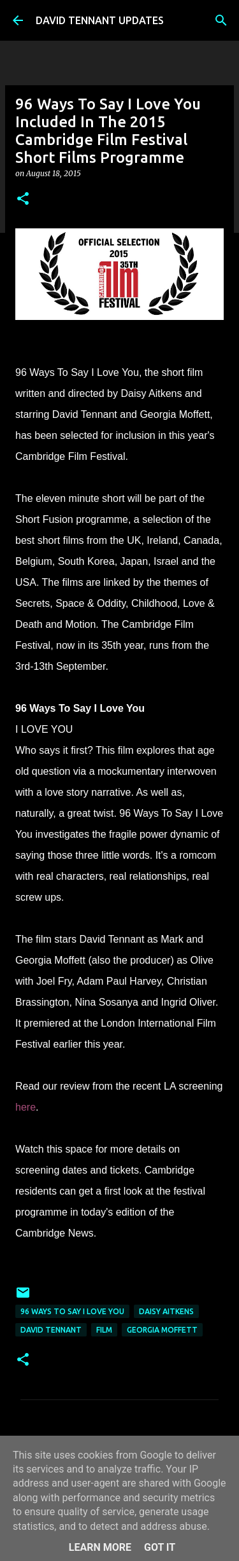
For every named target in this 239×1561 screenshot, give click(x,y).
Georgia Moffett (162, 1330)
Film (104, 1330)
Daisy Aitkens (166, 1311)
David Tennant (51, 1330)
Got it (159, 1547)
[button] (23, 199)
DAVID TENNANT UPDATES (100, 20)
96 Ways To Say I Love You (72, 1311)
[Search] (221, 20)
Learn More (100, 1547)
